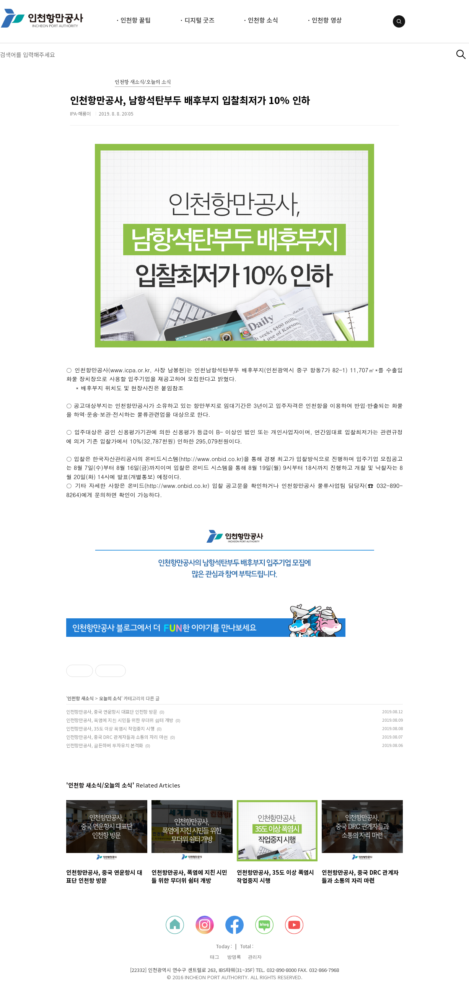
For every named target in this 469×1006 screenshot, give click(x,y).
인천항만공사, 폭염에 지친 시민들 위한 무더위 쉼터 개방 (119, 720)
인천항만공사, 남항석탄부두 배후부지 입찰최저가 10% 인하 (190, 100)
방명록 (234, 957)
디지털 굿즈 (199, 19)
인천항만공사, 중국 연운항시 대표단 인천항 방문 (111, 711)
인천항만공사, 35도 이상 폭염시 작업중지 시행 (110, 728)
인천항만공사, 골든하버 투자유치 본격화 (104, 745)
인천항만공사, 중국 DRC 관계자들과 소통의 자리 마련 (117, 737)
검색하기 (461, 54)
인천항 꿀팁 (136, 19)
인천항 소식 (263, 19)
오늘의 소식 (110, 698)
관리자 (255, 957)
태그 (214, 957)
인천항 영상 (327, 19)
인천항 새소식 (80, 698)
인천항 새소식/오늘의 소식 (143, 82)
